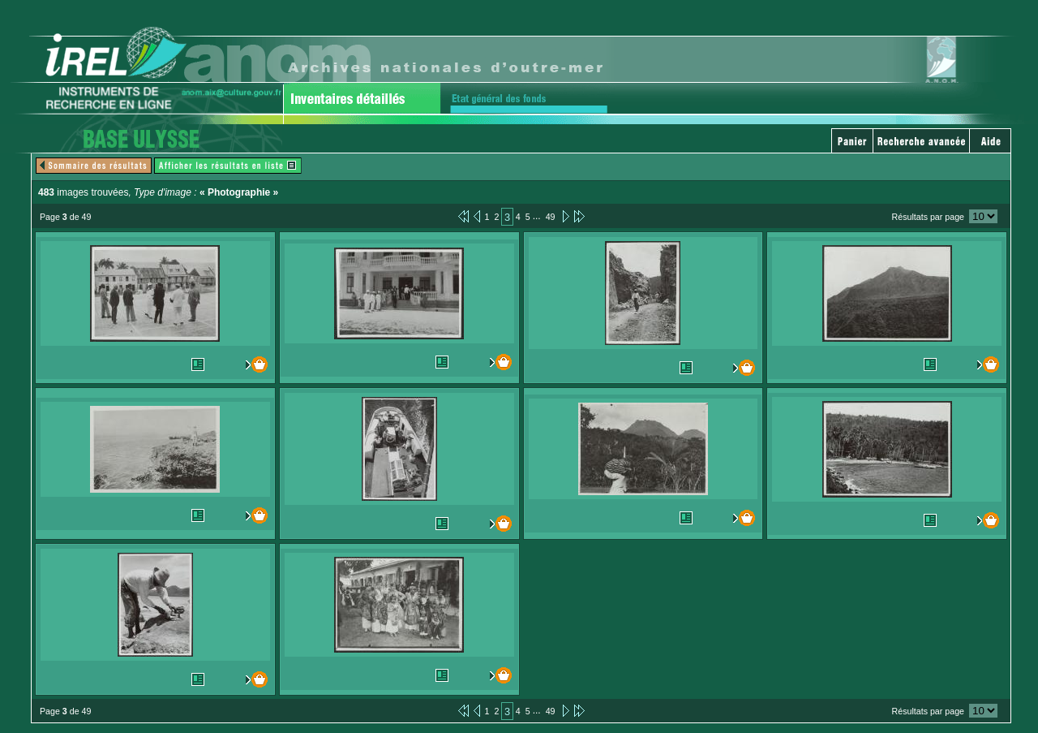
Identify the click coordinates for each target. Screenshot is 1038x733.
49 (550, 217)
